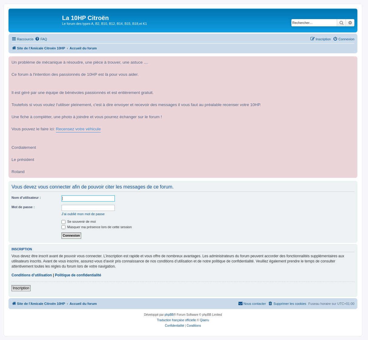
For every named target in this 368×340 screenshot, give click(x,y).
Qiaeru (204, 320)
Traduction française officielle (176, 320)
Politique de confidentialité (78, 275)
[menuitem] (41, 39)
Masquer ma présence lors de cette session (96, 227)
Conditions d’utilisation (32, 275)
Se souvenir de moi (78, 221)
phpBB (169, 314)
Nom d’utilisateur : (26, 197)
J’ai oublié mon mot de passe (82, 214)
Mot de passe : (23, 207)
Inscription (21, 288)
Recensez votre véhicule (78, 129)
